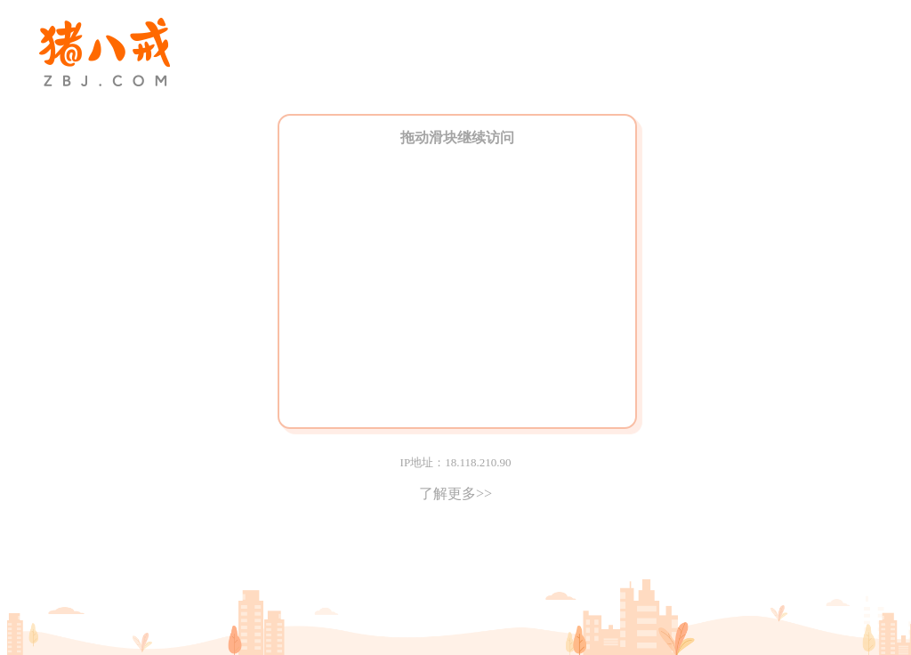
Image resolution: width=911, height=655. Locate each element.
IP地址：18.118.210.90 (456, 462)
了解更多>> (455, 493)
